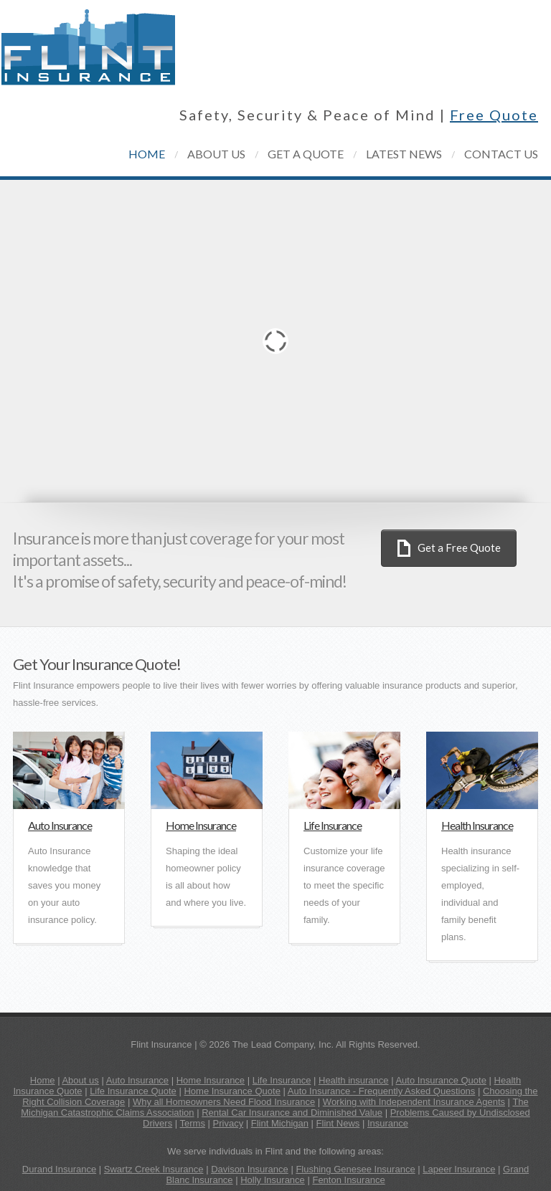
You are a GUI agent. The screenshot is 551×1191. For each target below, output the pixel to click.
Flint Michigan (280, 1123)
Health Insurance (477, 825)
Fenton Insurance (348, 1180)
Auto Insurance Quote (440, 1080)
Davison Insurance (249, 1169)
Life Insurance (332, 825)
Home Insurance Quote (232, 1091)
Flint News (338, 1123)
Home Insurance (201, 825)
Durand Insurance (59, 1169)
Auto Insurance (60, 825)
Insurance (387, 1123)
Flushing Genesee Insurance (355, 1169)
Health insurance (354, 1080)
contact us (501, 154)
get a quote (306, 154)
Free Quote (494, 114)
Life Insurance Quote (133, 1091)
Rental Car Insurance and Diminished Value (292, 1112)
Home (42, 1080)
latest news (404, 154)
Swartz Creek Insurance (154, 1169)
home (146, 154)
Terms (192, 1123)
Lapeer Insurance (459, 1169)
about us (216, 154)
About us (80, 1080)
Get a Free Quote (459, 547)
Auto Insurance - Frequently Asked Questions (382, 1091)
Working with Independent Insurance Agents (414, 1101)
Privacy (228, 1123)
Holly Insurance (272, 1180)
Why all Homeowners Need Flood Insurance (224, 1101)
